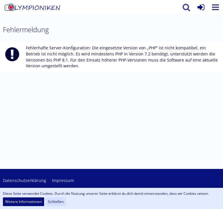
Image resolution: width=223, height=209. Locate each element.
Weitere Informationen (23, 201)
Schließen (56, 201)
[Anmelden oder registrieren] (201, 7)
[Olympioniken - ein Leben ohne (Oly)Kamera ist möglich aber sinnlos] (33, 7)
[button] (215, 7)
